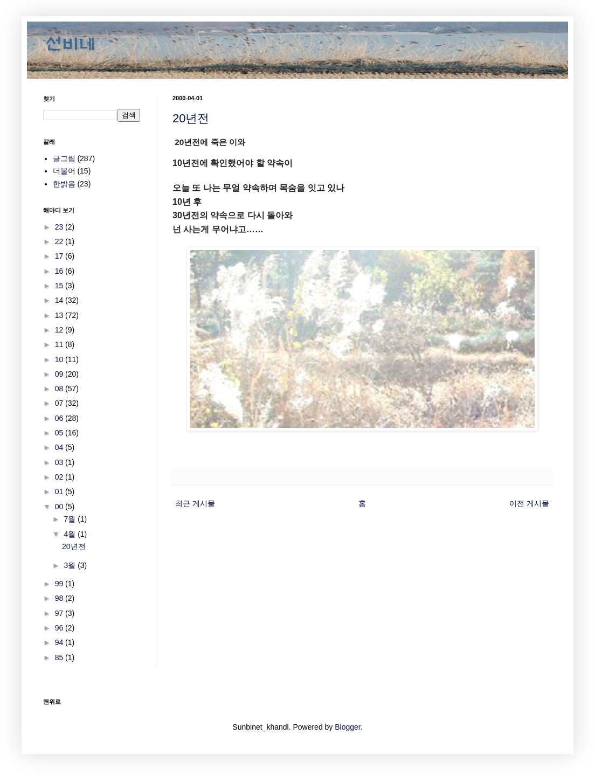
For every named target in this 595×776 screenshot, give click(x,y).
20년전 (190, 118)
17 (60, 256)
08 (60, 388)
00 (60, 506)
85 (60, 657)
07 (60, 403)
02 (60, 477)
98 (60, 598)
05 (60, 432)
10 (60, 359)
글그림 (64, 158)
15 (60, 285)
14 (60, 300)
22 (60, 241)
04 (60, 447)
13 (60, 315)
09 (60, 374)
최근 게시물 (195, 503)
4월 (71, 534)
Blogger (347, 727)
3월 (71, 565)
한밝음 (64, 183)
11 (60, 344)
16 (60, 271)
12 (60, 329)
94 (60, 642)
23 (60, 227)
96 (60, 627)
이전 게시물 (529, 503)
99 (60, 583)
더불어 (64, 171)
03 (60, 462)
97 (60, 613)
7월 (71, 519)
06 (60, 418)
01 (60, 491)
